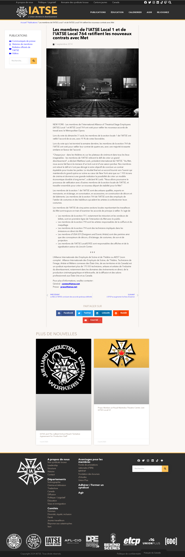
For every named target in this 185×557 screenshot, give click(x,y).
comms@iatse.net (71, 284)
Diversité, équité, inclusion (59, 514)
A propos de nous (59, 459)
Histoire (51, 472)
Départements (57, 479)
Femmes (51, 511)
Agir (149, 12)
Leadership (53, 465)
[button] (65, 313)
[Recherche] (33, 61)
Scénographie (54, 482)
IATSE (43, 11)
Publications (98, 12)
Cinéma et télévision (57, 485)
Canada (51, 492)
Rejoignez (163, 12)
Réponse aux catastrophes (60, 524)
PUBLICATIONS (18, 36)
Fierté (50, 518)
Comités (53, 508)
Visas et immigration (57, 504)
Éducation (117, 12)
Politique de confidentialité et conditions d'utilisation (140, 554)
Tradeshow (53, 488)
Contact (51, 475)
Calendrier (135, 12)
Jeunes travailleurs (56, 521)
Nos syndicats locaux (57, 462)
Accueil (23, 23)
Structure (52, 469)
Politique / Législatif (56, 498)
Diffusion (52, 495)
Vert (49, 527)
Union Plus (83, 480)
